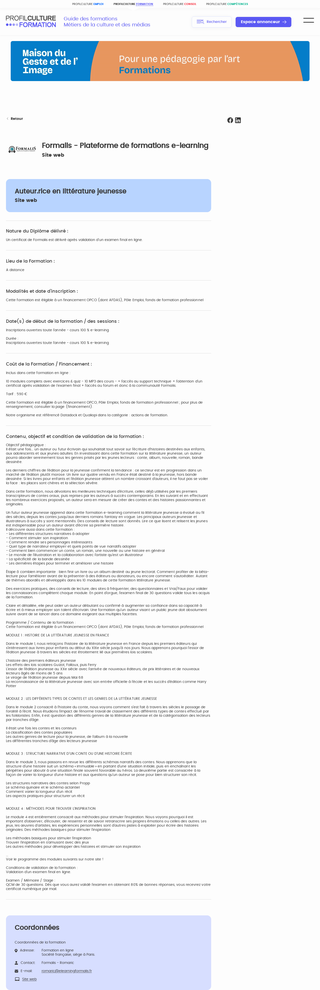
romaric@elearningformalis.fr (67, 971)
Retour (14, 119)
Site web (53, 155)
